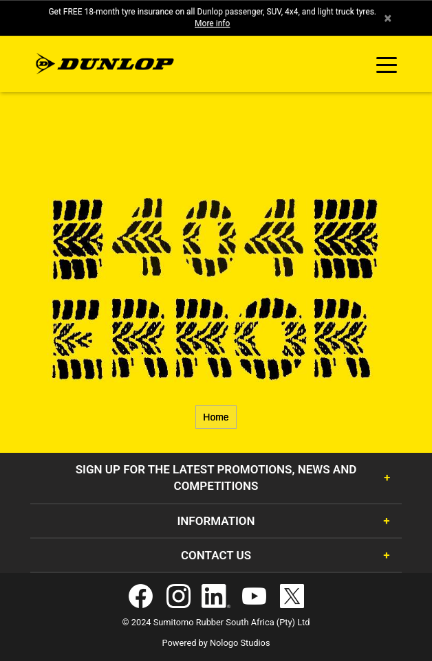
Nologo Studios (240, 643)
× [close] (387, 18)
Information (216, 521)
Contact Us (216, 555)
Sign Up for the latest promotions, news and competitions (216, 477)
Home (215, 417)
